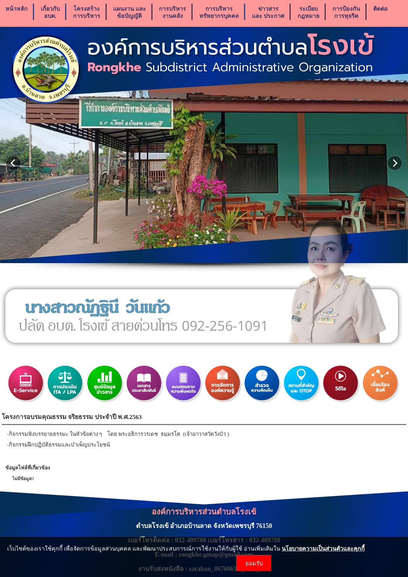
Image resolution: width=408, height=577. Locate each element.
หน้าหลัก (16, 12)
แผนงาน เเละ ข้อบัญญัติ (129, 12)
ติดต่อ (380, 12)
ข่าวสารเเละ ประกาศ (268, 12)
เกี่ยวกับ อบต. (50, 12)
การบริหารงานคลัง (172, 12)
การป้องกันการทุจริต (346, 12)
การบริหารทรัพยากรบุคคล (219, 12)
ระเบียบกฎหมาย (308, 12)
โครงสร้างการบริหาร (86, 12)
